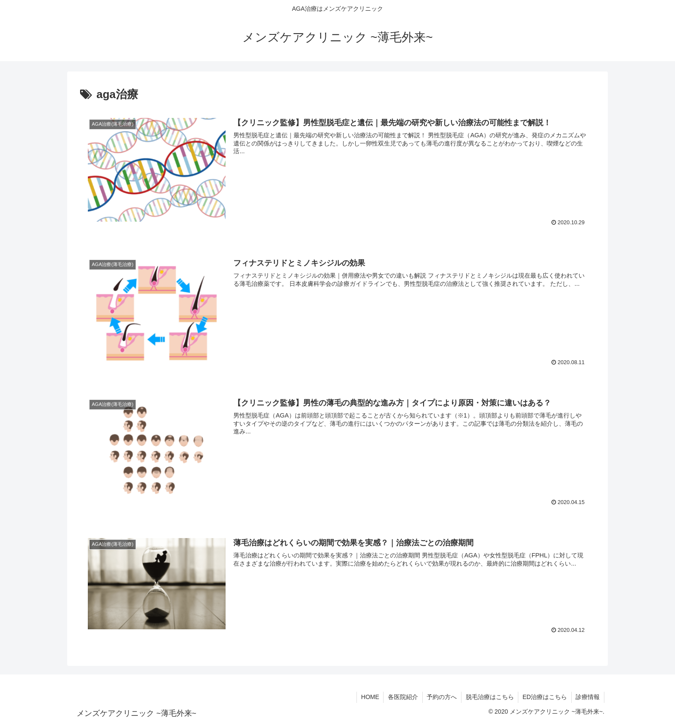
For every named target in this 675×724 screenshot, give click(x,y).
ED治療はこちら (544, 697)
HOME (368, 697)
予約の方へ (441, 697)
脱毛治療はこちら (489, 697)
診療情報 (588, 697)
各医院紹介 (402, 697)
